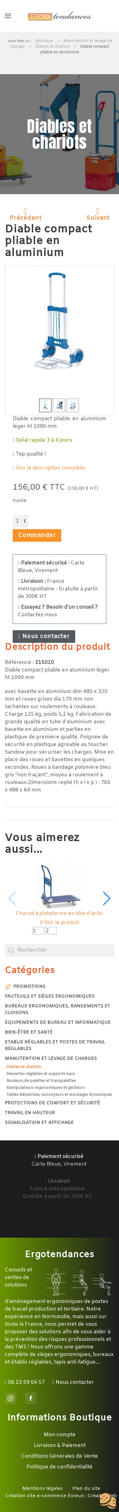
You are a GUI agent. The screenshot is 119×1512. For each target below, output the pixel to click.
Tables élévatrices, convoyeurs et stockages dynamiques (59, 1094)
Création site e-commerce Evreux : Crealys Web (61, 1496)
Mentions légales (42, 1488)
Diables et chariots (23, 1067)
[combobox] (59, 950)
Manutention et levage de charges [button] (51, 1059)
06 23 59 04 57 (25, 1382)
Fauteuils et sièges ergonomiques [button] (50, 997)
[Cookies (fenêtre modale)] (108, 1501)
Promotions (25, 986)
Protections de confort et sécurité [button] (52, 1103)
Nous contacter (44, 636)
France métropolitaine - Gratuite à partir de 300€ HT (58, 589)
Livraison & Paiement (60, 1445)
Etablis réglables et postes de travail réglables (55, 1045)
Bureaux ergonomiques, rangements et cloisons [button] (57, 1009)
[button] (8, 16)
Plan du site (86, 1488)
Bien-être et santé (29, 1033)
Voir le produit (59, 922)
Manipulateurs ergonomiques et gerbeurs (45, 1088)
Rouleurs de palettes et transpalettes (41, 1081)
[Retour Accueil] (59, 16)
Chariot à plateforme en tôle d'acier (59, 913)
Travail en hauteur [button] (30, 1113)
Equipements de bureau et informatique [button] (58, 1023)
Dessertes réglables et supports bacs (40, 1074)
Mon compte (60, 1434)
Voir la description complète (49, 468)
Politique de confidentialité (59, 1467)
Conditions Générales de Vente (59, 1456)
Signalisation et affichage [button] (39, 1123)
